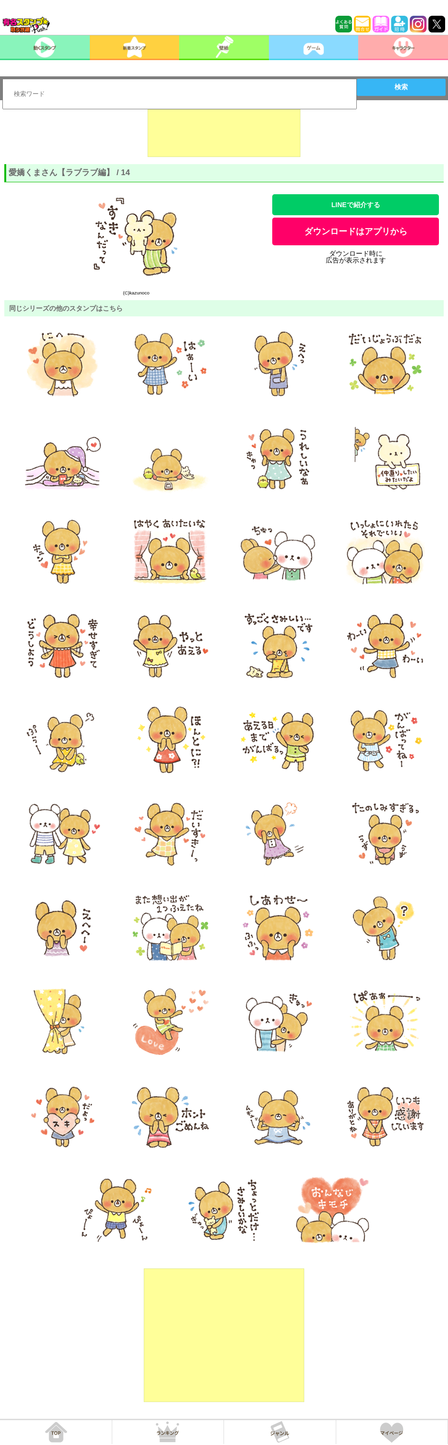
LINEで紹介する (355, 205)
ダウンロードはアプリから (355, 231)
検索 (401, 87)
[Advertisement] (224, 133)
